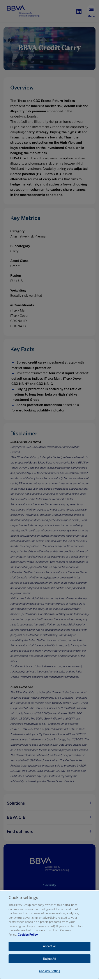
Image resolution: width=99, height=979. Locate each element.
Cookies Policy (28, 934)
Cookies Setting (49, 971)
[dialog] (49, 935)
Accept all (49, 946)
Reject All (49, 958)
